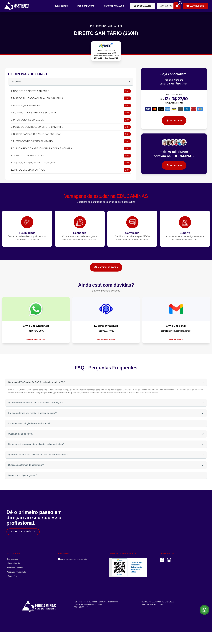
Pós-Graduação (86, 6)
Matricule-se (195, 6)
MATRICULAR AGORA (106, 267)
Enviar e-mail (176, 339)
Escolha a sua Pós (23, 532)
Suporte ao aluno (114, 6)
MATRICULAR (174, 120)
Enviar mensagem (36, 339)
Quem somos (61, 6)
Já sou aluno (142, 6)
